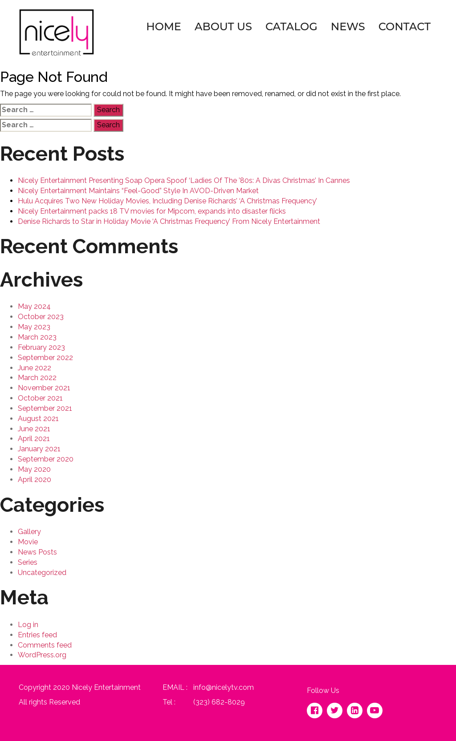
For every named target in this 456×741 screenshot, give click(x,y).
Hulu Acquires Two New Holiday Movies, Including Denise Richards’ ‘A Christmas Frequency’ (167, 201)
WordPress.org (42, 655)
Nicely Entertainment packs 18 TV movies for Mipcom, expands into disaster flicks (152, 211)
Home (163, 26)
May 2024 (34, 306)
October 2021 (40, 398)
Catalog (291, 26)
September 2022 (45, 357)
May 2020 (34, 469)
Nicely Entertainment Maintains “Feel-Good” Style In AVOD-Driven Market (138, 190)
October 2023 (41, 316)
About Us (223, 26)
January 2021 (39, 449)
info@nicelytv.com (223, 687)
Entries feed (37, 635)
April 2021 (34, 438)
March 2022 (37, 377)
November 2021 (44, 388)
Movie (28, 542)
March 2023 (37, 337)
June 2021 (34, 429)
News (348, 26)
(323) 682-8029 (219, 702)
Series (27, 562)
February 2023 (41, 347)
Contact (405, 26)
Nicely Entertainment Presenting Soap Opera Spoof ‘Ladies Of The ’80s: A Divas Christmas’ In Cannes (184, 180)
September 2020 (45, 459)
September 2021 (45, 408)
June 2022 (34, 368)
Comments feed (45, 645)
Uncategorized (42, 572)
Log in (28, 624)
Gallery (29, 531)
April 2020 (34, 479)
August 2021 (38, 418)
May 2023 (34, 327)
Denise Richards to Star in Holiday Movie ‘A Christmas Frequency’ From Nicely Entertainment (169, 221)
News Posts (37, 552)
